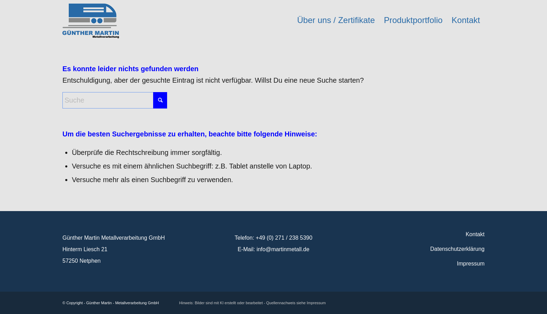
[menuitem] (336, 20)
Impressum (471, 264)
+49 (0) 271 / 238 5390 (284, 238)
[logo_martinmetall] (90, 20)
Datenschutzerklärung (457, 249)
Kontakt (475, 234)
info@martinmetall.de (282, 249)
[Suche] (114, 100)
